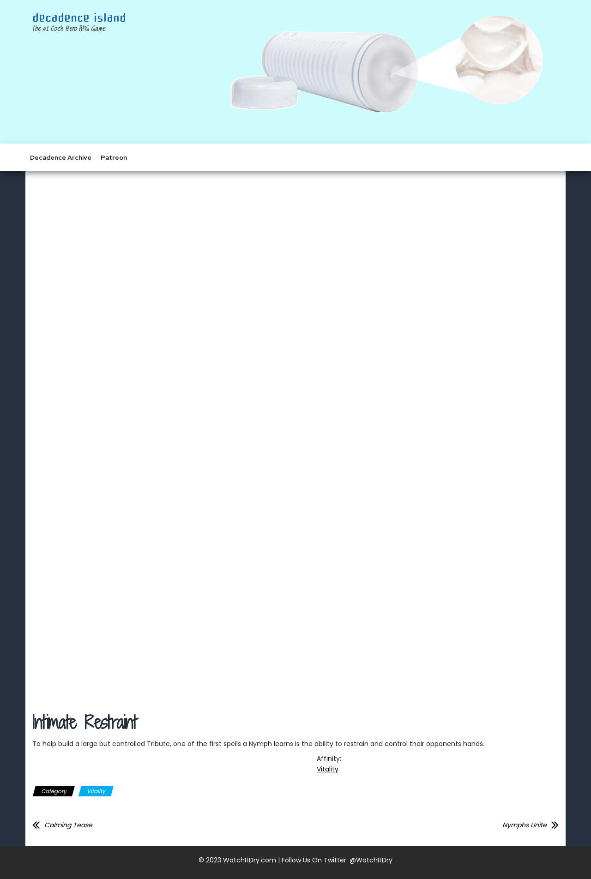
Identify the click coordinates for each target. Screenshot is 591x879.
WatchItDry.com (249, 860)
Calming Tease (68, 825)
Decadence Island (79, 18)
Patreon (114, 157)
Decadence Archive (60, 157)
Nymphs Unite (524, 825)
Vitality (327, 769)
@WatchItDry (371, 860)
